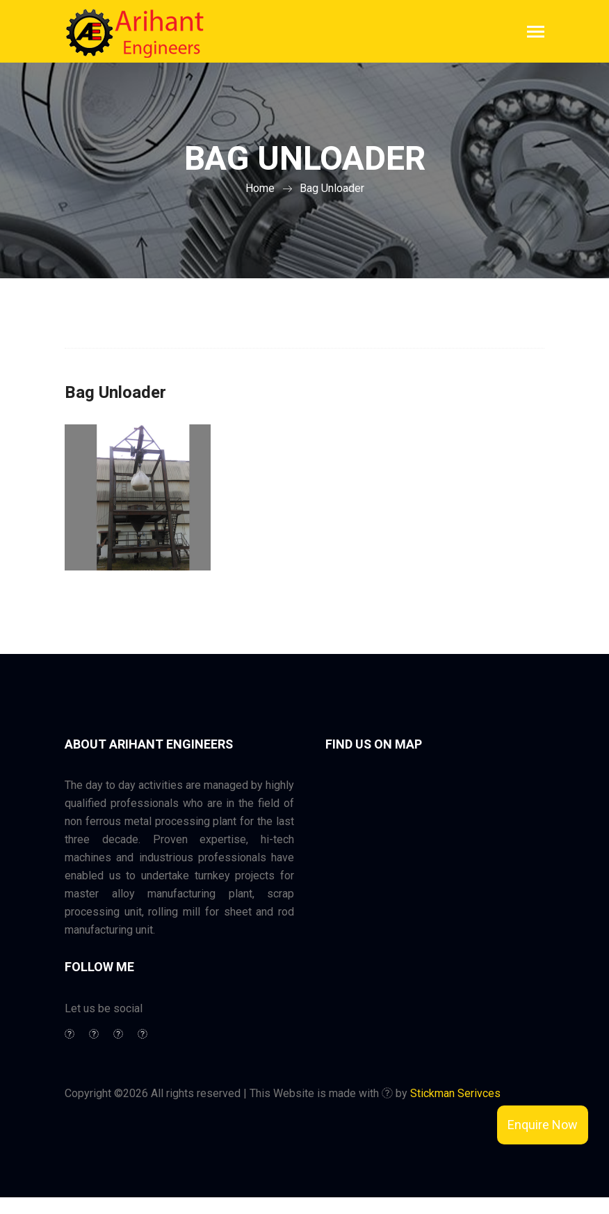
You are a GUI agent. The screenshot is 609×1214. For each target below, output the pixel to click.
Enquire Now (543, 1124)
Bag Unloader (332, 188)
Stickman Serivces (455, 1093)
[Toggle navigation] (535, 33)
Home (260, 188)
